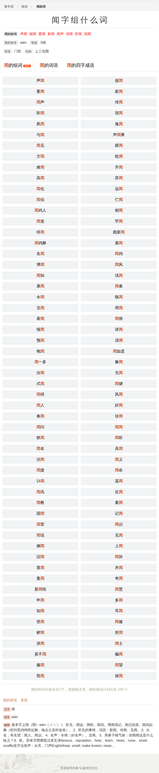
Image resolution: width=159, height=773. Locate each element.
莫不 (40, 654)
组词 (25, 6)
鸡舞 (40, 243)
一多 (40, 362)
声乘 (119, 135)
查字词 (8, 6)
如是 (119, 351)
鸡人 (40, 210)
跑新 (119, 232)
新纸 (40, 589)
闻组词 (41, 6)
